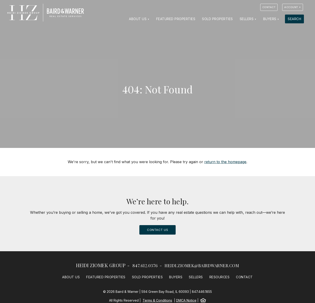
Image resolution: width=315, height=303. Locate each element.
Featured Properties (176, 19)
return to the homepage (225, 161)
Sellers (247, 19)
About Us (138, 19)
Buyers (269, 19)
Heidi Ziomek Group (100, 265)
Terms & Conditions (157, 300)
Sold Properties (217, 19)
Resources (219, 277)
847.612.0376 (145, 265)
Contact (269, 7)
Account (291, 7)
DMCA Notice (186, 300)
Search (294, 19)
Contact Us (157, 230)
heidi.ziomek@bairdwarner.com (202, 265)
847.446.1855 (202, 292)
